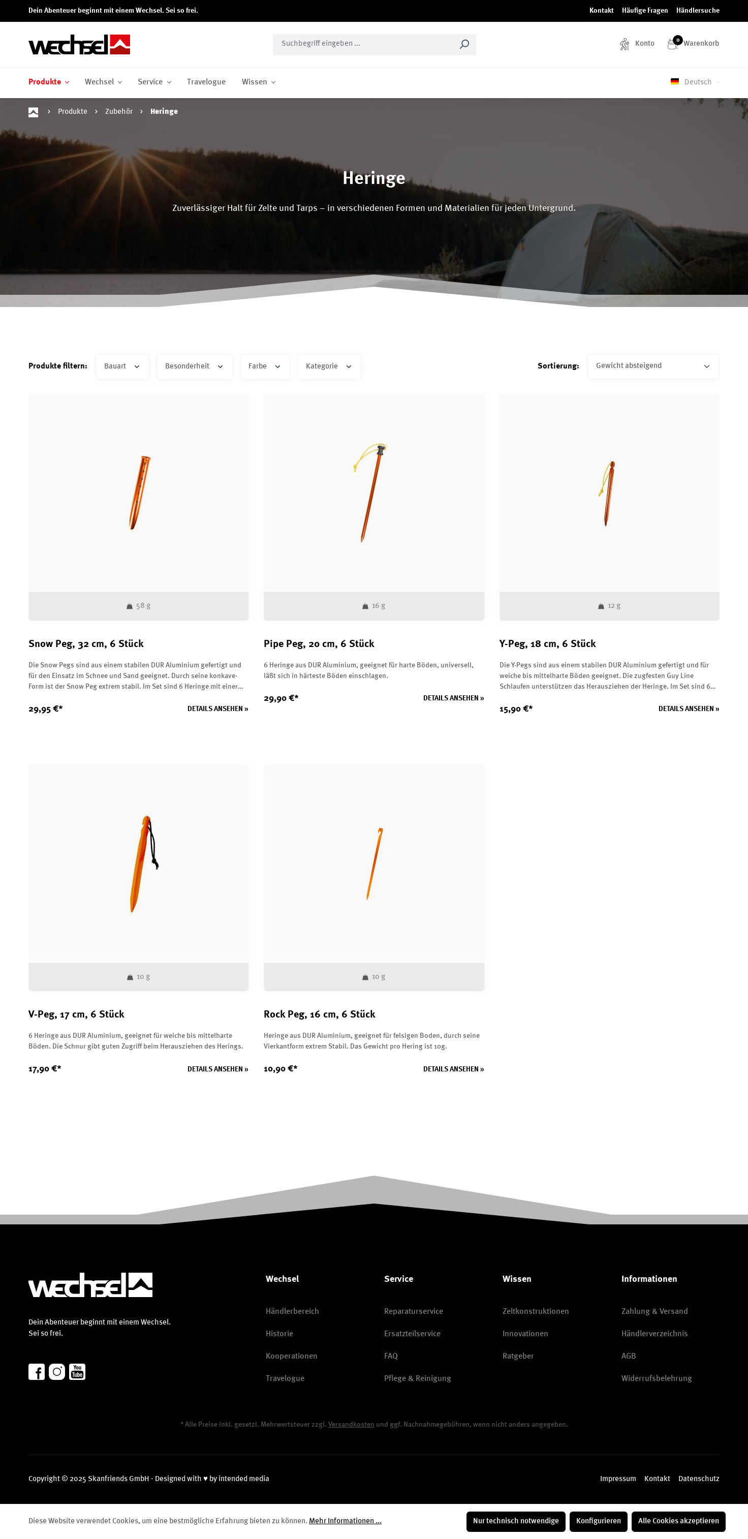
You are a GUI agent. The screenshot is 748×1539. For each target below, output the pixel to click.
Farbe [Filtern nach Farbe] (265, 366)
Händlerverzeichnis (654, 1334)
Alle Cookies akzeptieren (678, 1521)
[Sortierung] (653, 367)
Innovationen (525, 1334)
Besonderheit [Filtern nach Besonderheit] (194, 366)
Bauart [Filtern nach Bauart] (122, 366)
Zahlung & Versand (654, 1312)
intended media (244, 1479)
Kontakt (601, 10)
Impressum (618, 1479)
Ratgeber (518, 1356)
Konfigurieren (598, 1521)
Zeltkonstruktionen (536, 1312)
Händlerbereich (292, 1312)
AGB (628, 1356)
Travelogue (285, 1379)
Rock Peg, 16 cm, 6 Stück (320, 1015)
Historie (279, 1334)
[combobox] (363, 44)
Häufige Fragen (645, 10)
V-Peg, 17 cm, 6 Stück (76, 1015)
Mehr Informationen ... (345, 1521)
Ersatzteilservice (412, 1334)
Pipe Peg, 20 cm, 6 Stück (319, 644)
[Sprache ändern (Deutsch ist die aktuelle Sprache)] (695, 83)
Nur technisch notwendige (516, 1521)
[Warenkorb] (693, 44)
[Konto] (637, 44)
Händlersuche (698, 10)
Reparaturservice (413, 1312)
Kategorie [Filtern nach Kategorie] (329, 366)
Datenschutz (699, 1479)
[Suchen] (464, 44)
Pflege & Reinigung (417, 1379)
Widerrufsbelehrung (656, 1379)
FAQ (391, 1356)
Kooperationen (292, 1356)
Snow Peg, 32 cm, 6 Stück (86, 644)
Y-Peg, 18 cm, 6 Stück (548, 644)
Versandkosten (351, 1424)
